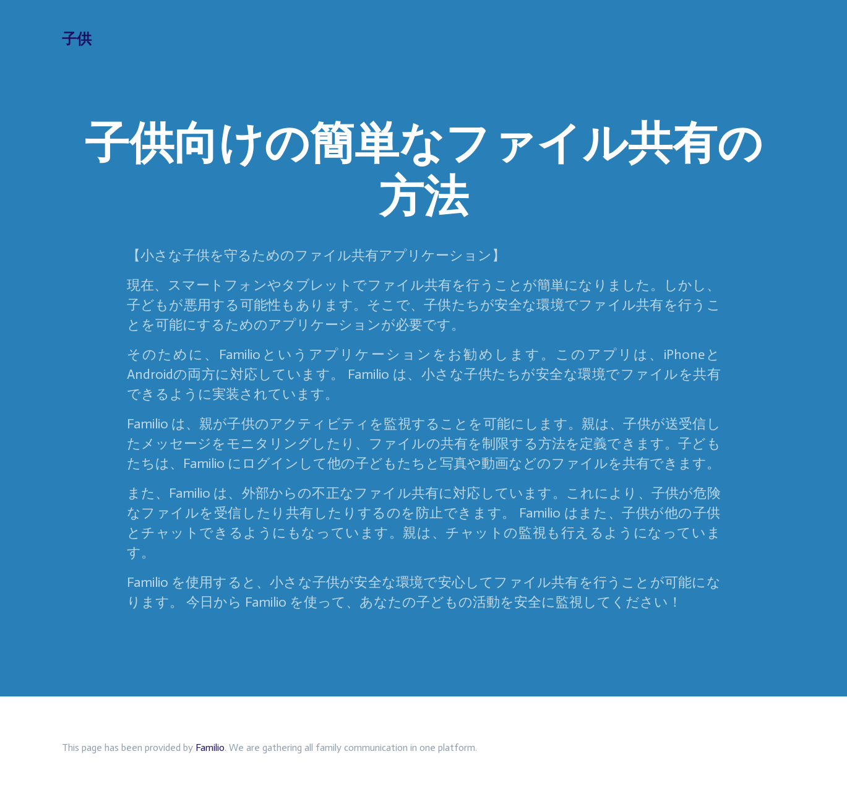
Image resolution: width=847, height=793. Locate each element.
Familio (210, 747)
